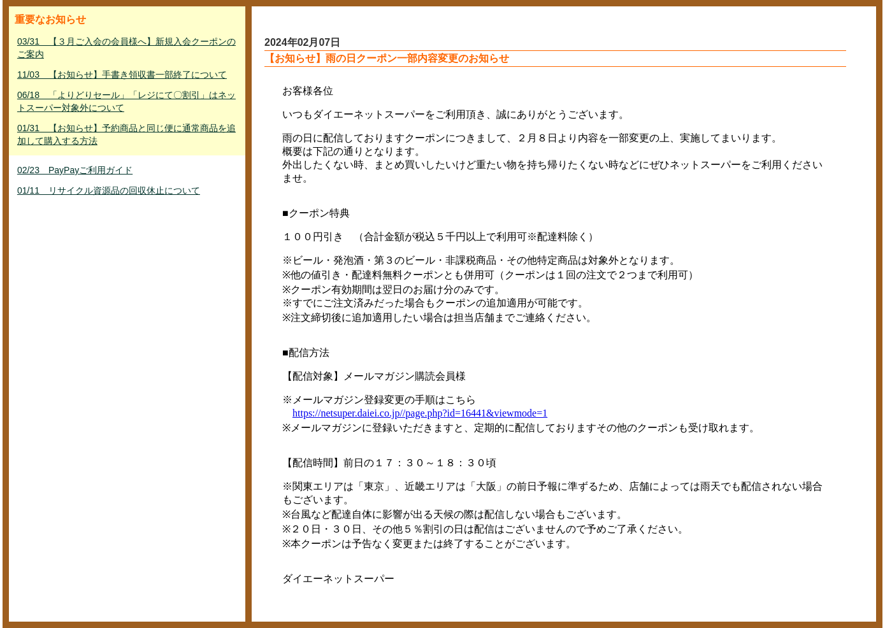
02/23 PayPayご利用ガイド (75, 170)
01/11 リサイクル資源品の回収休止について (108, 190)
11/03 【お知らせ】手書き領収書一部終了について (122, 74)
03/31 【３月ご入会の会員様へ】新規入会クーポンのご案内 (126, 47)
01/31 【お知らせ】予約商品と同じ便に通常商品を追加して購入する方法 (126, 134)
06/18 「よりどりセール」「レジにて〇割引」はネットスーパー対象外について (126, 101)
